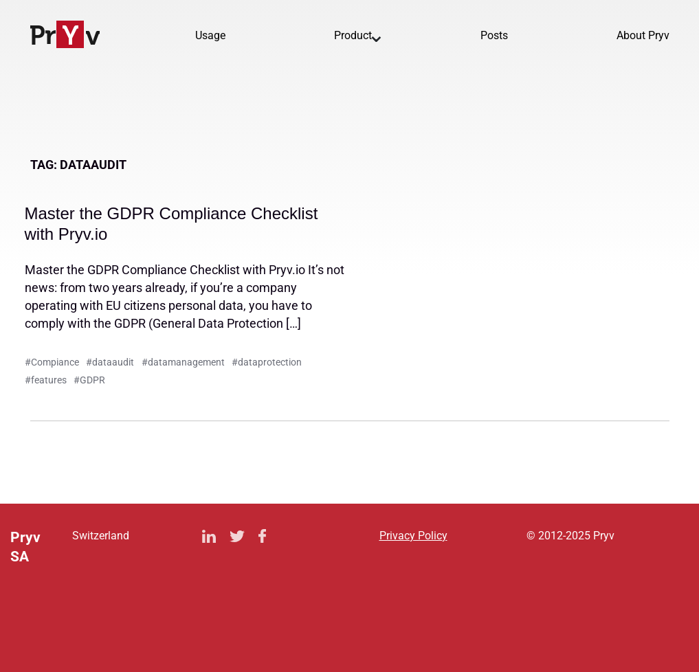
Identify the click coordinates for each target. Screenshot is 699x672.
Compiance (55, 362)
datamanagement (186, 362)
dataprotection (270, 362)
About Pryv (643, 35)
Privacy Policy (413, 535)
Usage (210, 35)
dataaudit (113, 362)
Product (353, 35)
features (49, 379)
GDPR (92, 379)
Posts (494, 35)
